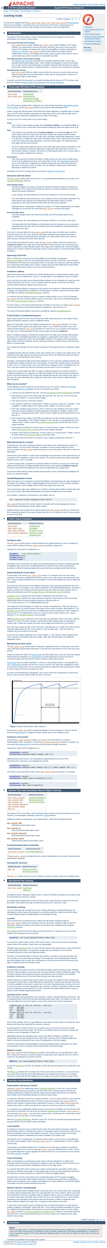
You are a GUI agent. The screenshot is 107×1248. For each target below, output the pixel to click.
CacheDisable (29, 96)
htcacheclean (74, 23)
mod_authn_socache (16, 798)
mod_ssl (11, 809)
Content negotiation (57, 82)
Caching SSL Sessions (17, 863)
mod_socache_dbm (15, 800)
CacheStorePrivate (28, 430)
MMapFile (27, 890)
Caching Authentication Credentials (23, 845)
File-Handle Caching (16, 907)
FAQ (89, 4)
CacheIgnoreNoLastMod (48, 422)
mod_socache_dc (15, 802)
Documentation (26, 11)
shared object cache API (24, 61)
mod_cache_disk (44, 23)
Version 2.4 (37, 11)
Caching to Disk (14, 540)
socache (46, 815)
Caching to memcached (17, 737)
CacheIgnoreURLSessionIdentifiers (40, 1212)
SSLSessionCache (36, 800)
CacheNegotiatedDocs (32, 101)
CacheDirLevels (36, 531)
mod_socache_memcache (18, 533)
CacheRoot (33, 528)
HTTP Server (14, 11)
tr (79, 19)
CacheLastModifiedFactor (26, 301)
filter (54, 232)
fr (76, 19)
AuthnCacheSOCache (37, 798)
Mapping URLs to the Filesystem (34, 82)
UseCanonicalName (31, 99)
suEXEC (18, 1154)
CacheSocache (35, 535)
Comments (88, 50)
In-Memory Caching (15, 967)
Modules (76, 4)
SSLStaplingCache (37, 802)
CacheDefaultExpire (34, 293)
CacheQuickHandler (15, 181)
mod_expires (74, 305)
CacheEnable (28, 94)
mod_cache (31, 23)
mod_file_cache (58, 23)
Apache (6, 11)
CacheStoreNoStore (35, 435)
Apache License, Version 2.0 (26, 1244)
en (72, 19)
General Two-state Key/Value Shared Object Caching (94, 37)
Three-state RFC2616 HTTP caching (26, 87)
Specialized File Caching (93, 41)
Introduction (88, 27)
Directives (83, 4)
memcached (23, 744)
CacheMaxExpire (64, 311)
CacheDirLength (36, 533)
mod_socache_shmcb (16, 807)
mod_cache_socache (16, 531)
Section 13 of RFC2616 (20, 51)
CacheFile (27, 888)
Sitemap (102, 4)
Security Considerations (93, 44)
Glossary (95, 4)
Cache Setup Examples (92, 34)
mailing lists (14, 1235)
